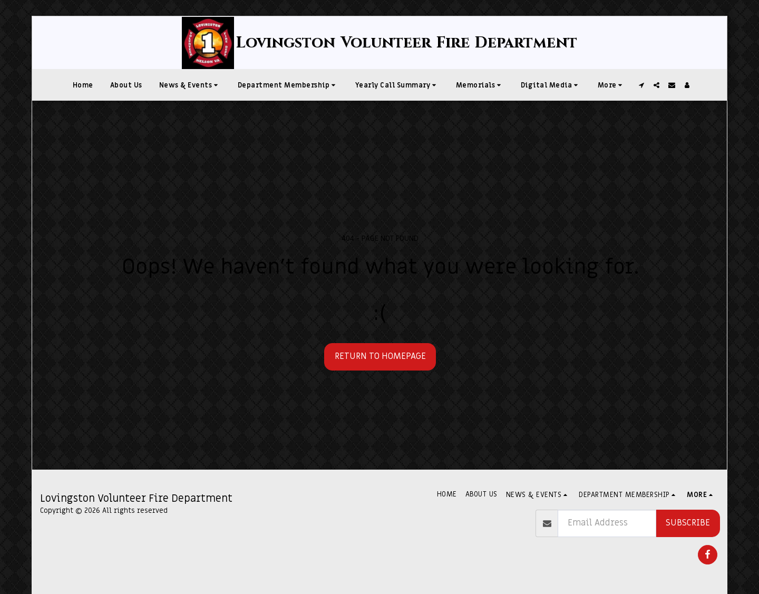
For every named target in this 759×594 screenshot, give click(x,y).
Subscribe (688, 523)
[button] (190, 85)
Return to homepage (380, 356)
